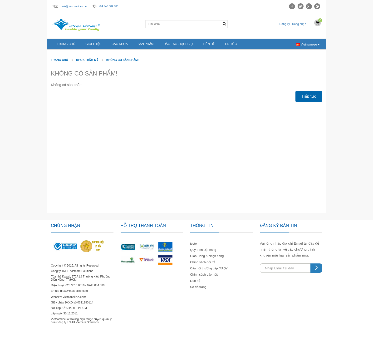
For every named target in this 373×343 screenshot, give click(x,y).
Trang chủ (66, 44)
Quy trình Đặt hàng (203, 250)
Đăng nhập (299, 24)
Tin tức (231, 44)
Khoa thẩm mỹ (87, 60)
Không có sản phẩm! (122, 60)
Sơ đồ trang (198, 287)
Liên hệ (209, 44)
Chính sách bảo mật (204, 274)
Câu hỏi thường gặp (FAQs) (209, 268)
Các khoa (120, 44)
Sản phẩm (146, 44)
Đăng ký (285, 24)
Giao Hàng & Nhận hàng (207, 256)
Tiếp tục (308, 96)
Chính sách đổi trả (202, 262)
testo (193, 243)
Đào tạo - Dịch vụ (178, 44)
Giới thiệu (93, 44)
